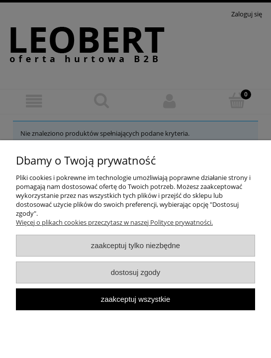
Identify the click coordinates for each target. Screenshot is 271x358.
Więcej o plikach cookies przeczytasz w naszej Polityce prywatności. (114, 222)
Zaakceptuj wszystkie (135, 299)
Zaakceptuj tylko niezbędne (135, 245)
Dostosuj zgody (136, 272)
